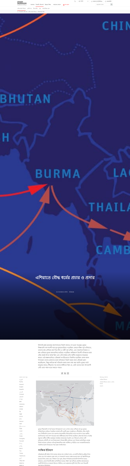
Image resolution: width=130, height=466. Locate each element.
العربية (21, 379)
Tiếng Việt (21, 460)
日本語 (21, 409)
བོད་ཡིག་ (21, 382)
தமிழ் (20, 446)
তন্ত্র (40, 8)
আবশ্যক (32, 4)
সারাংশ (101, 386)
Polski (20, 436)
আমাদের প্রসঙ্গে (57, 4)
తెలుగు (21, 448)
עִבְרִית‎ (20, 399)
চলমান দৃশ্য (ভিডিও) (96, 1)
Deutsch (21, 384)
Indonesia (21, 404)
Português (22, 438)
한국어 (21, 416)
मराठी (20, 423)
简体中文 (21, 463)
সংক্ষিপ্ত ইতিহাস (103, 379)
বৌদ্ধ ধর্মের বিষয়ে (21, 8)
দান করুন (66, 5)
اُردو (20, 458)
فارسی (21, 391)
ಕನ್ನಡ (20, 414)
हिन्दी (20, 401)
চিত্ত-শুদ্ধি (35, 8)
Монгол (21, 421)
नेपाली (20, 428)
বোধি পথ (29, 8)
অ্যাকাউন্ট (108, 1)
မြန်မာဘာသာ (22, 426)
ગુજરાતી (21, 396)
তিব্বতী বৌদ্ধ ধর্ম (40, 4)
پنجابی (20, 433)
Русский (21, 441)
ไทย (20, 451)
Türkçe (21, 453)
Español (21, 389)
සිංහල (20, 443)
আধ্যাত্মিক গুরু (45, 8)
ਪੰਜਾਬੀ (20, 431)
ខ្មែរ (20, 411)
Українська (22, 455)
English (21, 387)
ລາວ (20, 419)
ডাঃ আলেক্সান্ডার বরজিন (62, 292)
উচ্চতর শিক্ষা (48, 4)
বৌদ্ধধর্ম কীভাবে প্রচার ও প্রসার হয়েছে (107, 382)
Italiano (21, 406)
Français (21, 394)
